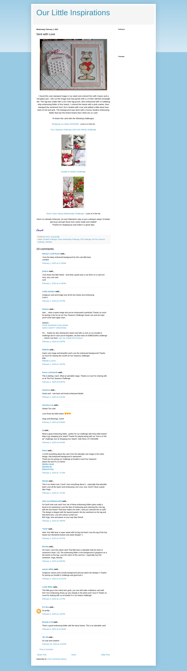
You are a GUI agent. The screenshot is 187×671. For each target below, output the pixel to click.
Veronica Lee (47, 405)
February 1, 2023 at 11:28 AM (54, 263)
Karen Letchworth (50, 372)
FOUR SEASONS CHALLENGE (55, 325)
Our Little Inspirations (73, 12)
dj (43, 430)
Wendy (45, 481)
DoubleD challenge (50, 239)
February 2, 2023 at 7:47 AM (53, 493)
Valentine (48, 242)
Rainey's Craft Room (51, 254)
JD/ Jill (45, 637)
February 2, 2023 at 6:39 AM (53, 422)
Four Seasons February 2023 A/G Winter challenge (73, 129)
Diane (44, 450)
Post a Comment (46, 649)
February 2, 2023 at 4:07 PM (53, 538)
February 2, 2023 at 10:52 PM (54, 579)
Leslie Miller (47, 587)
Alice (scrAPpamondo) (52, 501)
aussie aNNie (48, 569)
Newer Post (41, 655)
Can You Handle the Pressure (70, 338)
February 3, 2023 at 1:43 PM (53, 614)
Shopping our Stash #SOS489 (65, 124)
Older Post (105, 655)
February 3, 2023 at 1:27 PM (53, 599)
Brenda (45, 547)
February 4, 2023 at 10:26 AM (54, 629)
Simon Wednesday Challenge (68, 239)
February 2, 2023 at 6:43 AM (53, 442)
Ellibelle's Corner (49, 361)
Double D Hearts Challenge (73, 172)
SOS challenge (85, 239)
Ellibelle (45, 350)
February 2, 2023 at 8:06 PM (53, 561)
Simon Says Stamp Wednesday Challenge (65, 213)
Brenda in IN (47, 622)
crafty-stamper (48, 291)
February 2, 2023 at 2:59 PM (53, 521)
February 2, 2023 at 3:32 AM (53, 397)
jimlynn (45, 271)
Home (73, 655)
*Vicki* (45, 529)
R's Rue (45, 607)
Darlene (45, 309)
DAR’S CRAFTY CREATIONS (54, 328)
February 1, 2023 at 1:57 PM (53, 301)
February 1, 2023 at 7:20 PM (53, 364)
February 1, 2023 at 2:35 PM (53, 342)
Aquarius (46, 390)
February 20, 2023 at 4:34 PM (54, 644)
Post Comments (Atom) (57, 659)
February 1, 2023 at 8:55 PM (53, 382)
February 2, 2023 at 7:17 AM (53, 473)
